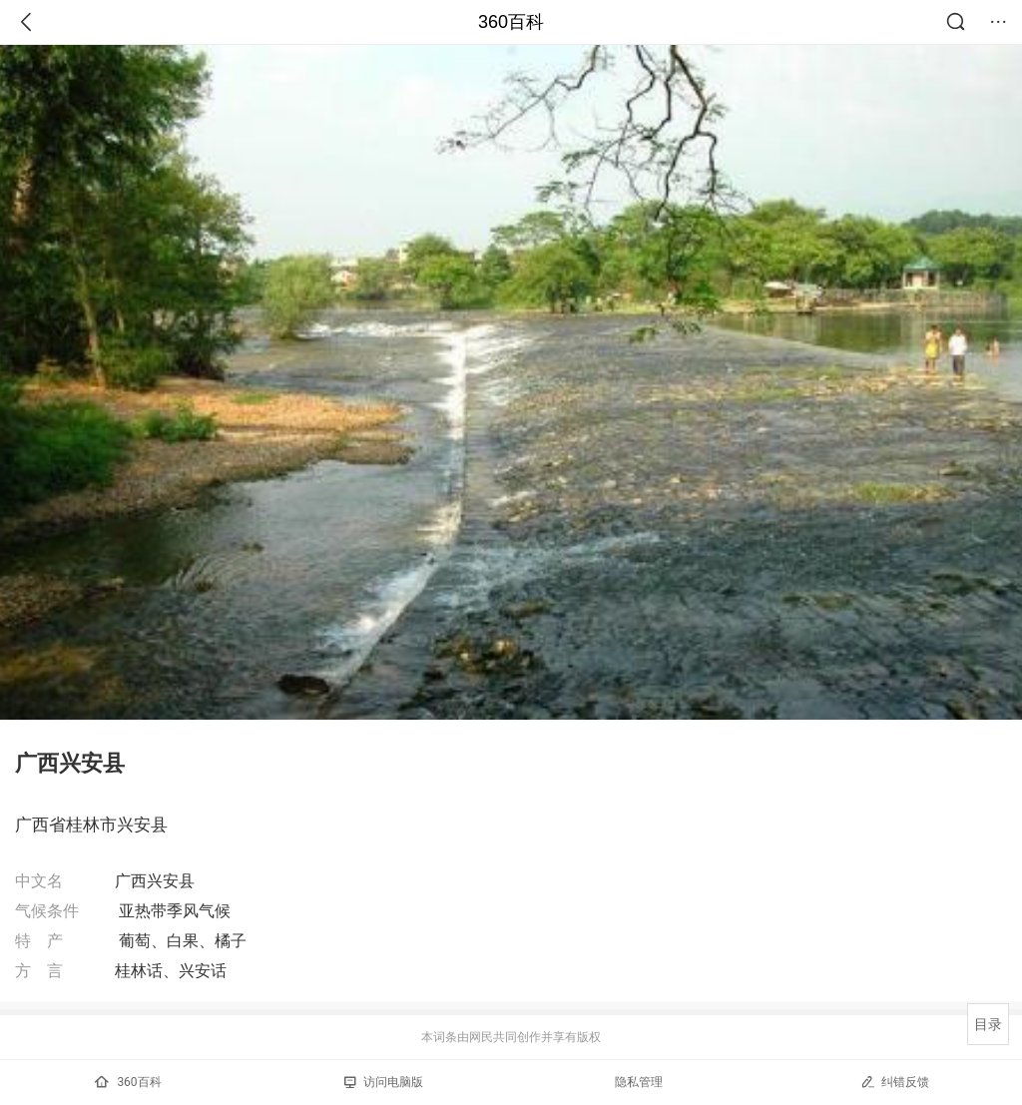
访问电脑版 (383, 1082)
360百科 (511, 22)
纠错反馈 (894, 1081)
